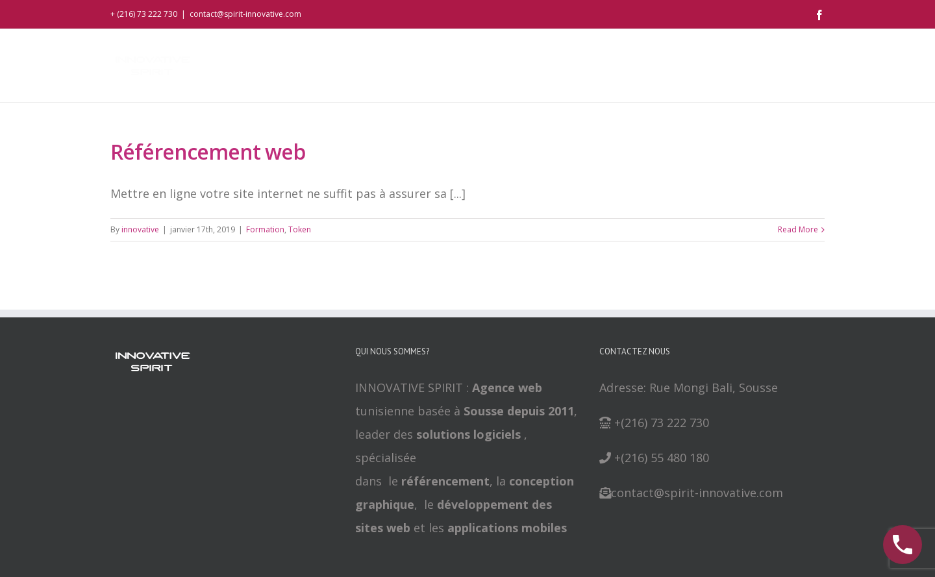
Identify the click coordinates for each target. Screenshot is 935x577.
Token (299, 229)
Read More (798, 229)
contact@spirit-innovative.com (245, 13)
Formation (265, 229)
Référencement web (207, 152)
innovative (140, 229)
